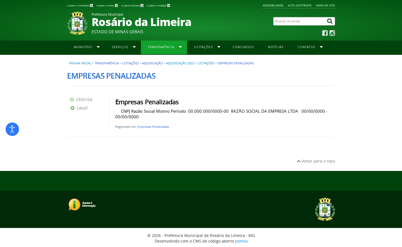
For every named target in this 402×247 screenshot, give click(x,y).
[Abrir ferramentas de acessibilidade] (12, 129)
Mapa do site (325, 5)
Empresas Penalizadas (153, 126)
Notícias (275, 47)
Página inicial (80, 63)
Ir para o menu (107, 5)
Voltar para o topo (316, 161)
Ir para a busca (132, 5)
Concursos (243, 47)
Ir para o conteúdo (80, 5)
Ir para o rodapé (158, 5)
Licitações (206, 63)
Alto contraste (300, 5)
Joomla (241, 241)
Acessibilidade (273, 5)
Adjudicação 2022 (180, 63)
